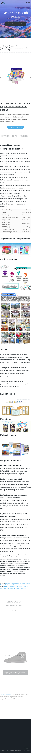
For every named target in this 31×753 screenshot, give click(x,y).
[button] (19, 2)
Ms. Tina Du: (6, 698)
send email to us (15, 127)
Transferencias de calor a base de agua (11, 563)
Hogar (4, 46)
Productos (12, 46)
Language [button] (27, 2)
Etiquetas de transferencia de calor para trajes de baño (15, 561)
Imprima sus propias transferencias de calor (12, 555)
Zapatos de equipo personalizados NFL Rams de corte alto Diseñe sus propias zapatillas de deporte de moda (14, 588)
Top (27, 748)
